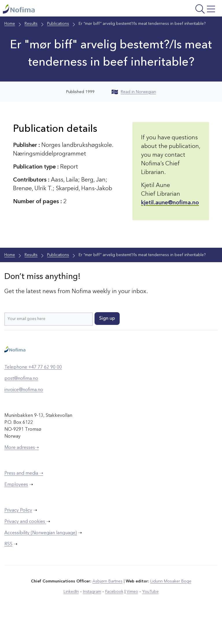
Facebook (114, 592)
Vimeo (132, 592)
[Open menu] (180, 9)
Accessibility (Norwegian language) (40, 533)
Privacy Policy (18, 510)
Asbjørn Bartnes (107, 581)
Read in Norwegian (134, 92)
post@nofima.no (21, 378)
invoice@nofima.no (23, 390)
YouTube (150, 592)
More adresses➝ (21, 447)
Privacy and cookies (25, 521)
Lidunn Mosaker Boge (170, 581)
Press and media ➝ (23, 473)
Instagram (92, 592)
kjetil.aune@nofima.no (170, 203)
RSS (8, 544)
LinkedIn (71, 592)
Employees (16, 484)
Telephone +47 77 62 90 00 (33, 367)
